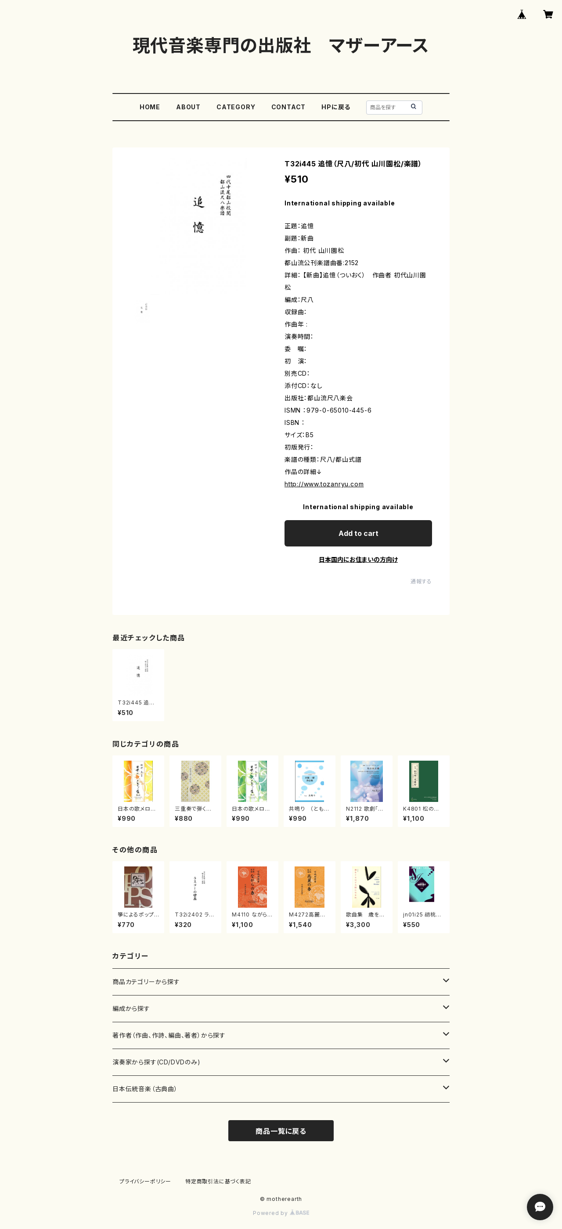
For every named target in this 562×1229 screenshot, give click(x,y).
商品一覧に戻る (281, 1131)
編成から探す (131, 1008)
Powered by (281, 1213)
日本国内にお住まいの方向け (358, 559)
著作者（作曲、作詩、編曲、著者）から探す (169, 1035)
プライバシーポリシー (145, 1181)
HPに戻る (335, 107)
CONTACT (288, 107)
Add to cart (358, 533)
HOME (150, 107)
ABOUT (188, 107)
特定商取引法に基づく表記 (218, 1181)
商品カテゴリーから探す (146, 981)
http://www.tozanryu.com (324, 484)
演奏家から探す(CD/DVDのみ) (156, 1062)
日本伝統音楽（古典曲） (145, 1088)
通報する (421, 581)
